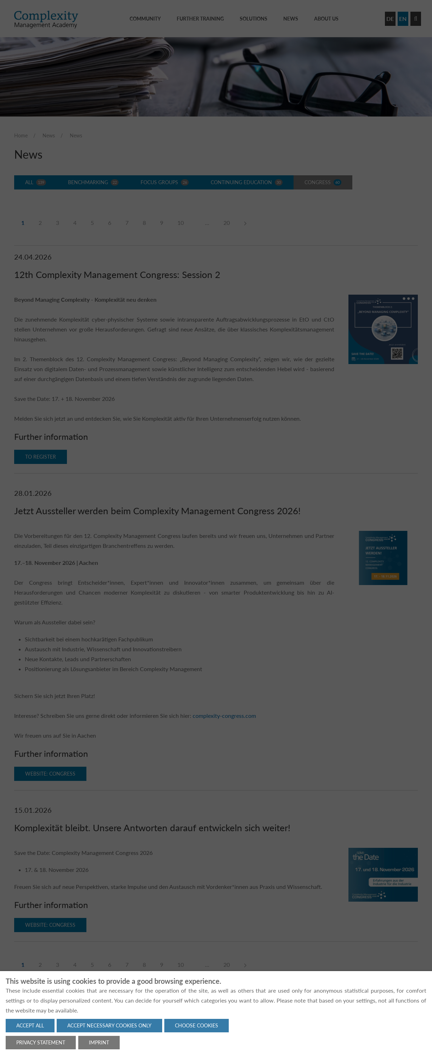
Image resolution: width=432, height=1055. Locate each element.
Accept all (30, 1025)
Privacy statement (40, 1042)
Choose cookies (196, 1025)
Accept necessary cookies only (109, 1025)
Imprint (99, 1042)
